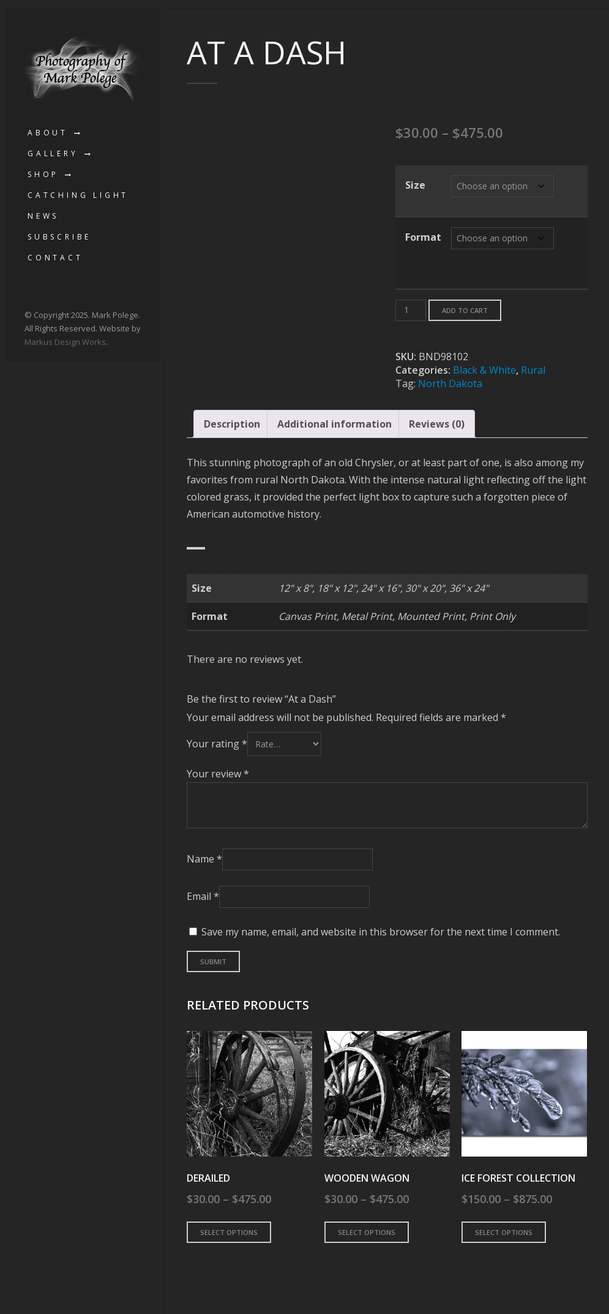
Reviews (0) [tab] (437, 424)
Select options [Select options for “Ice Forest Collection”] (503, 1232)
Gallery (53, 153)
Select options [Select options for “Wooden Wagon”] (366, 1232)
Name (204, 859)
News (43, 216)
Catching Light (78, 195)
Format (423, 237)
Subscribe (59, 237)
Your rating (217, 743)
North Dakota (450, 383)
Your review (218, 773)
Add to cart (465, 310)
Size (415, 185)
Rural (533, 370)
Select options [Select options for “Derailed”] (229, 1232)
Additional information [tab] (334, 424)
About (48, 132)
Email (203, 896)
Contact (55, 257)
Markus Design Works (65, 341)
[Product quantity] (411, 310)
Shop (43, 174)
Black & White (484, 370)
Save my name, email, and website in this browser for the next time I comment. (380, 931)
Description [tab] (232, 424)
